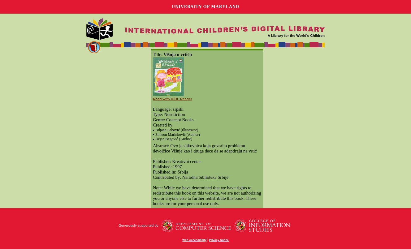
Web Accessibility (194, 240)
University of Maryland (205, 6)
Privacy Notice (219, 240)
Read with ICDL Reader (172, 99)
